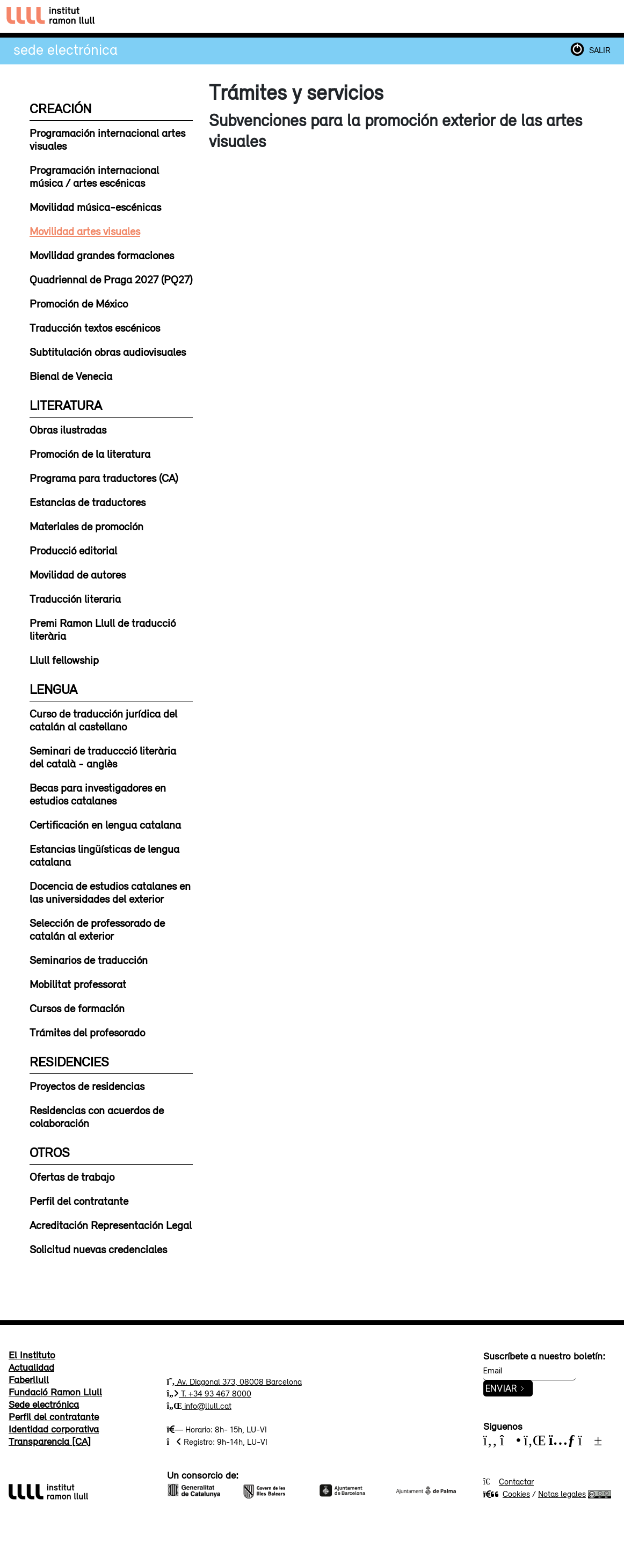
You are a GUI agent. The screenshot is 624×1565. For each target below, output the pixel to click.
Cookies (506, 1493)
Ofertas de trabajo (72, 1176)
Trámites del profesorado (87, 1032)
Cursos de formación (77, 1007)
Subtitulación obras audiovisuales (108, 351)
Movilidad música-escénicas (95, 206)
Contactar (516, 1481)
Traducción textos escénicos (95, 327)
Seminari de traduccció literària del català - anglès (103, 757)
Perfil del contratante (79, 1200)
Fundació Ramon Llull (55, 1392)
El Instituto (32, 1355)
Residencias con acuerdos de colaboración (97, 1116)
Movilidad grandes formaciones (102, 254)
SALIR (600, 50)
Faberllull (29, 1379)
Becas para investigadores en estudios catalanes (98, 794)
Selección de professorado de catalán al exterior (97, 929)
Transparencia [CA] (50, 1441)
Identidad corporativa (54, 1429)
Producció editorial (73, 550)
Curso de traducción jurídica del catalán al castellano (103, 720)
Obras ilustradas (68, 429)
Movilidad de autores (78, 574)
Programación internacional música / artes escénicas (94, 176)
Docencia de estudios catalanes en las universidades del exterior (110, 892)
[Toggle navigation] (607, 16)
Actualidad (31, 1367)
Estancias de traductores (88, 501)
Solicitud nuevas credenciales (98, 1248)
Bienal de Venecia (71, 375)
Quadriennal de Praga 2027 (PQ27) (111, 279)
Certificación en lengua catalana (105, 824)
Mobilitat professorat (78, 983)
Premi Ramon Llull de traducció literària (103, 629)
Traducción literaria (75, 598)
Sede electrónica (65, 49)
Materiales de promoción (86, 526)
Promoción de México (79, 303)
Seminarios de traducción (89, 959)
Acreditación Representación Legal (111, 1224)
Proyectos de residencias (87, 1085)
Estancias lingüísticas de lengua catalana (104, 855)
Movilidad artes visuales (85, 230)
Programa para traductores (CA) (104, 477)
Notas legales (562, 1493)
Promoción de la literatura (90, 453)
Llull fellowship (64, 659)
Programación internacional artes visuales (107, 139)
